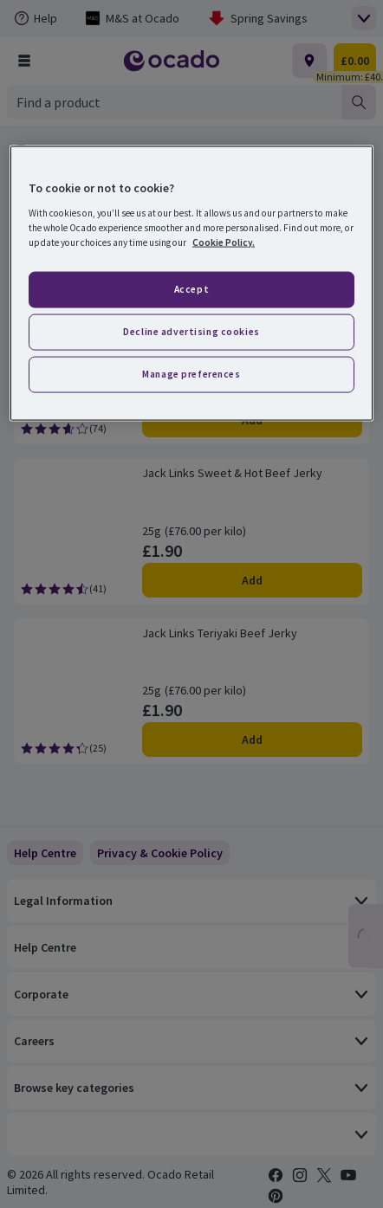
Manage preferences (191, 373)
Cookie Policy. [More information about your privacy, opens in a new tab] (223, 242)
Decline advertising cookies (191, 332)
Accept (191, 289)
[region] (191, 283)
